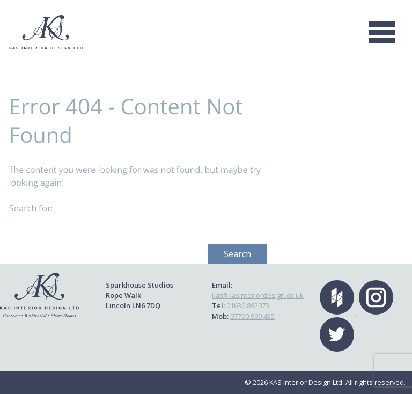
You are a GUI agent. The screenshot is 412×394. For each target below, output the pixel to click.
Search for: (31, 208)
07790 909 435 (252, 316)
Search (237, 254)
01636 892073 (247, 305)
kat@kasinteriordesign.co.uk (258, 295)
